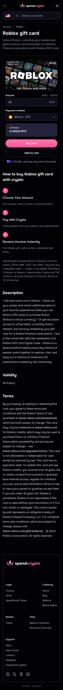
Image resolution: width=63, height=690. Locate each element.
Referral (47, 600)
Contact (10, 655)
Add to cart (31, 153)
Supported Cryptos (16, 664)
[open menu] (5, 6)
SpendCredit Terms (16, 600)
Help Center (12, 650)
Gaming (7, 26)
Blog (45, 595)
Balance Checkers (39, 622)
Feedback (11, 660)
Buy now (31, 143)
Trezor (9, 622)
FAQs (8, 645)
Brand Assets (50, 605)
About (46, 590)
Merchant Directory (40, 627)
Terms (9, 595)
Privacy (10, 590)
